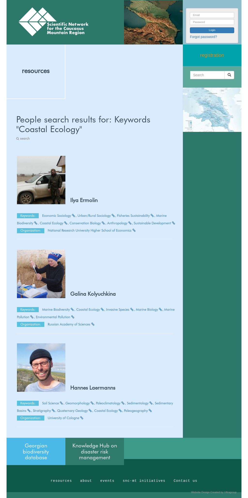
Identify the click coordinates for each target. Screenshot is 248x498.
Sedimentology (140, 403)
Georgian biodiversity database (36, 451)
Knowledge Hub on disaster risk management (94, 451)
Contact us (185, 481)
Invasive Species (120, 309)
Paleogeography (138, 411)
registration (212, 55)
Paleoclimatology (111, 403)
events (107, 481)
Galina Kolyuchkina (93, 294)
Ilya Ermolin (84, 200)
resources (35, 71)
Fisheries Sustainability (136, 216)
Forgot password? (203, 37)
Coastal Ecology (54, 223)
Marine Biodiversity (58, 309)
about (86, 481)
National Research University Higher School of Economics (92, 230)
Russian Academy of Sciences (71, 324)
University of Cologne (66, 418)
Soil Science (53, 403)
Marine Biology (149, 309)
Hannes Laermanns (92, 388)
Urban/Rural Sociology (97, 216)
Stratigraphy (44, 411)
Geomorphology (80, 403)
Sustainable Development (155, 223)
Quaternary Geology (75, 411)
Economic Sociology (59, 216)
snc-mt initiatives (144, 481)
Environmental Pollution (55, 317)
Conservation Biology (88, 223)
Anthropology (120, 223)
